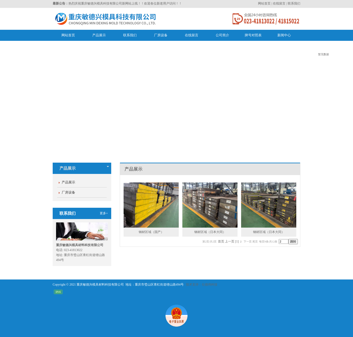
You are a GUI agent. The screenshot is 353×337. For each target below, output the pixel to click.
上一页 (229, 241)
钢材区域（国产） (151, 232)
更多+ (104, 213)
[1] (237, 241)
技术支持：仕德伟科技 (201, 284)
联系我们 (294, 3)
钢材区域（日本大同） (210, 232)
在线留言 (279, 3)
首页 (221, 241)
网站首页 (264, 3)
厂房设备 (68, 192)
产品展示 (84, 168)
